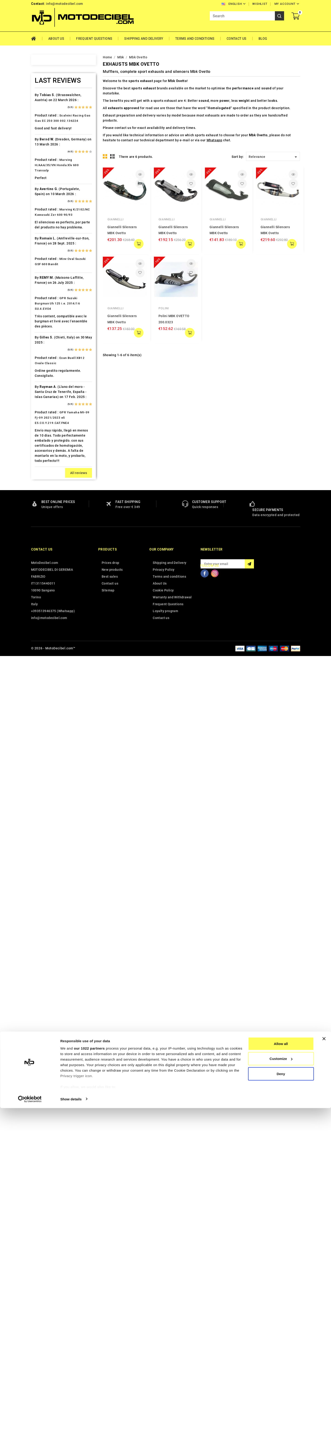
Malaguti (47, 532)
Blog (263, 38)
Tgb (43, 749)
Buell (44, 218)
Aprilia (45, 138)
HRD (43, 395)
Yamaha (46, 813)
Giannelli (115, 219)
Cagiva (46, 234)
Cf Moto (47, 258)
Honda (45, 387)
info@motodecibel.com (64, 4)
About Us (56, 38)
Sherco (46, 693)
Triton (45, 765)
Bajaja (45, 162)
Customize (281, 1391)
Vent (44, 797)
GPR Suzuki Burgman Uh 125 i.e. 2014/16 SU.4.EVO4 (57, 1088)
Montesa (47, 556)
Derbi (44, 291)
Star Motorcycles (54, 717)
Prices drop (110, 1347)
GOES (44, 363)
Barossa (47, 170)
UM (43, 789)
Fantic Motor (50, 331)
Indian (45, 427)
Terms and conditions (195, 38)
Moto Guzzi (49, 564)
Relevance (274, 157)
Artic (44, 146)
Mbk (43, 540)
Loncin (45, 516)
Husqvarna (49, 411)
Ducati (45, 307)
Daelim (46, 274)
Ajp (43, 130)
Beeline (46, 178)
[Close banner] (323, 1370)
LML (43, 508)
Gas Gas (47, 347)
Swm (44, 733)
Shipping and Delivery (143, 38)
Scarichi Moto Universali (60, 685)
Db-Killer (47, 282)
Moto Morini (50, 572)
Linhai (45, 500)
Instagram (214, 1358)
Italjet (45, 435)
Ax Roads (47, 154)
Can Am (46, 242)
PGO (44, 620)
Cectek (46, 250)
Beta (44, 194)
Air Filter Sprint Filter (57, 122)
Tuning (46, 781)
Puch (44, 644)
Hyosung (47, 419)
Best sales (110, 1361)
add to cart (139, 244)
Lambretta (48, 492)
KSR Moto (48, 467)
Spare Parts (50, 709)
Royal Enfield (50, 677)
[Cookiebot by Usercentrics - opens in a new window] (30, 1431)
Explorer (47, 315)
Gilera (45, 355)
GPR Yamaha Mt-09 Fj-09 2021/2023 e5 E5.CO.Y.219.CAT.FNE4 (62, 1202)
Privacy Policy (164, 1354)
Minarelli (47, 548)
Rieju (44, 668)
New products (112, 1354)
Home (36, 38)
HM (43, 379)
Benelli (46, 186)
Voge (44, 805)
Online (45, 596)
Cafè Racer (49, 226)
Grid (105, 156)
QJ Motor (48, 652)
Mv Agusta (49, 580)
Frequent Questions (94, 38)
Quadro (46, 660)
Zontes (46, 821)
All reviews (78, 1257)
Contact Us (237, 38)
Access (46, 97)
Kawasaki (48, 443)
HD (42, 371)
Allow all (281, 1376)
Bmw (44, 202)
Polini (163, 308)
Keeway (46, 451)
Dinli (44, 299)
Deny (281, 1406)
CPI (43, 266)
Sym (43, 741)
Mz (43, 588)
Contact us (42, 1334)
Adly (44, 106)
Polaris (46, 636)
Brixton (46, 210)
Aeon (44, 114)
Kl (42, 459)
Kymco (46, 484)
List (112, 156)
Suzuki (45, 725)
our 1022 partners (89, 1380)
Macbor (46, 524)
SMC (44, 701)
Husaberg (48, 403)
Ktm (43, 475)
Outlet (45, 604)
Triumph (47, 773)
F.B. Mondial (50, 323)
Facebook (204, 1358)
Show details (71, 1431)
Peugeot (47, 612)
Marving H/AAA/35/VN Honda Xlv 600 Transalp (57, 950)
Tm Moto (47, 757)
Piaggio (46, 628)
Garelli (45, 339)
